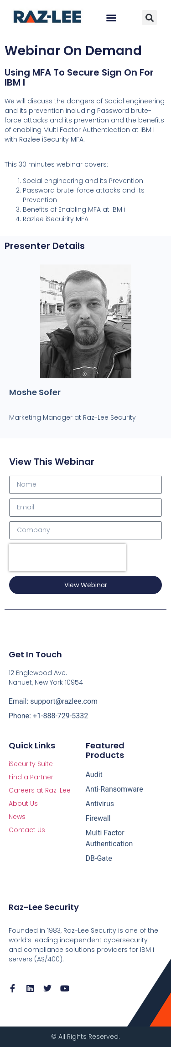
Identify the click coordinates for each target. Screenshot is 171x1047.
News (17, 816)
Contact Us (27, 829)
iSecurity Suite (31, 763)
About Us (23, 803)
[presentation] (67, 557)
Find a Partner (31, 777)
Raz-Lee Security (44, 907)
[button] (111, 18)
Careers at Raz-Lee (40, 790)
